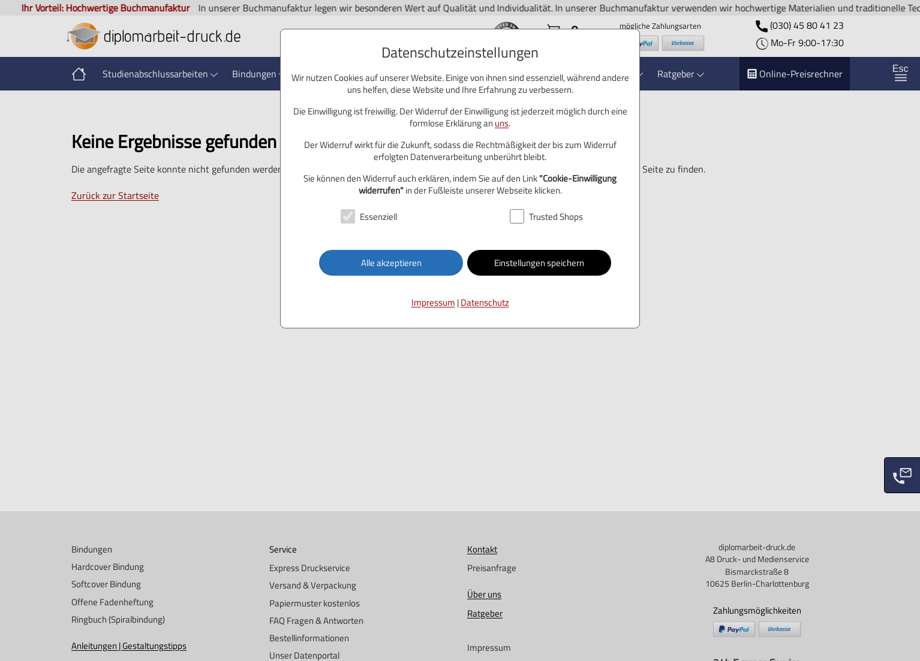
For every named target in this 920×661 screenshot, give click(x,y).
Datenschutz (485, 302)
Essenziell (378, 217)
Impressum (433, 302)
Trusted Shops (556, 217)
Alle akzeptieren (391, 263)
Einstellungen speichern (539, 263)
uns (502, 123)
